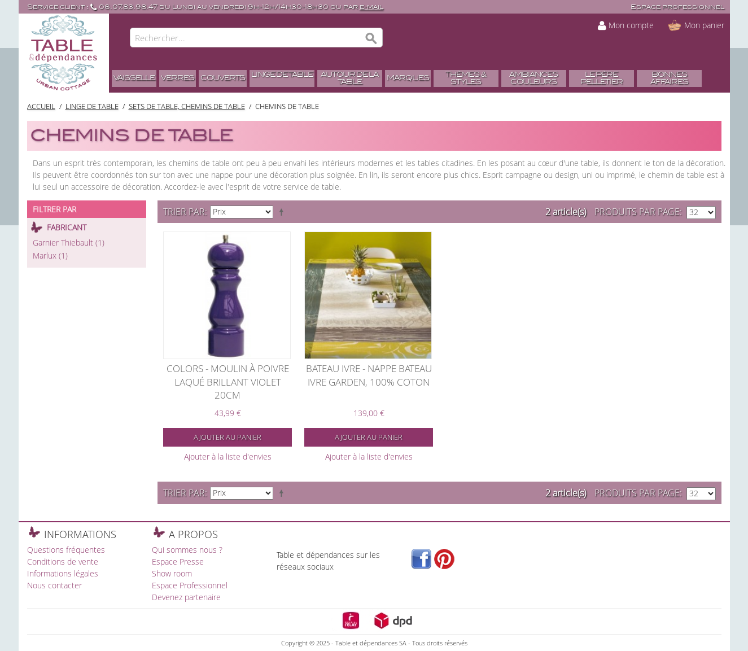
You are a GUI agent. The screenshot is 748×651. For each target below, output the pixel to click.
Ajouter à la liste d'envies (228, 456)
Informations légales (62, 573)
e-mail (371, 7)
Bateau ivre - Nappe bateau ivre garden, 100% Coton (369, 375)
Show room (172, 573)
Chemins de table (287, 106)
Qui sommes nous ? (187, 549)
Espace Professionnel (190, 585)
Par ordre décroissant (283, 211)
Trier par (184, 212)
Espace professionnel (677, 7)
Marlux (50, 255)
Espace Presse (178, 561)
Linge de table (92, 106)
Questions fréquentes (66, 549)
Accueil (41, 106)
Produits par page (637, 212)
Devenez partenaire (186, 597)
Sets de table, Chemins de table (187, 106)
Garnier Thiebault (68, 242)
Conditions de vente (62, 561)
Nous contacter (54, 585)
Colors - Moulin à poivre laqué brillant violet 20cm (228, 381)
